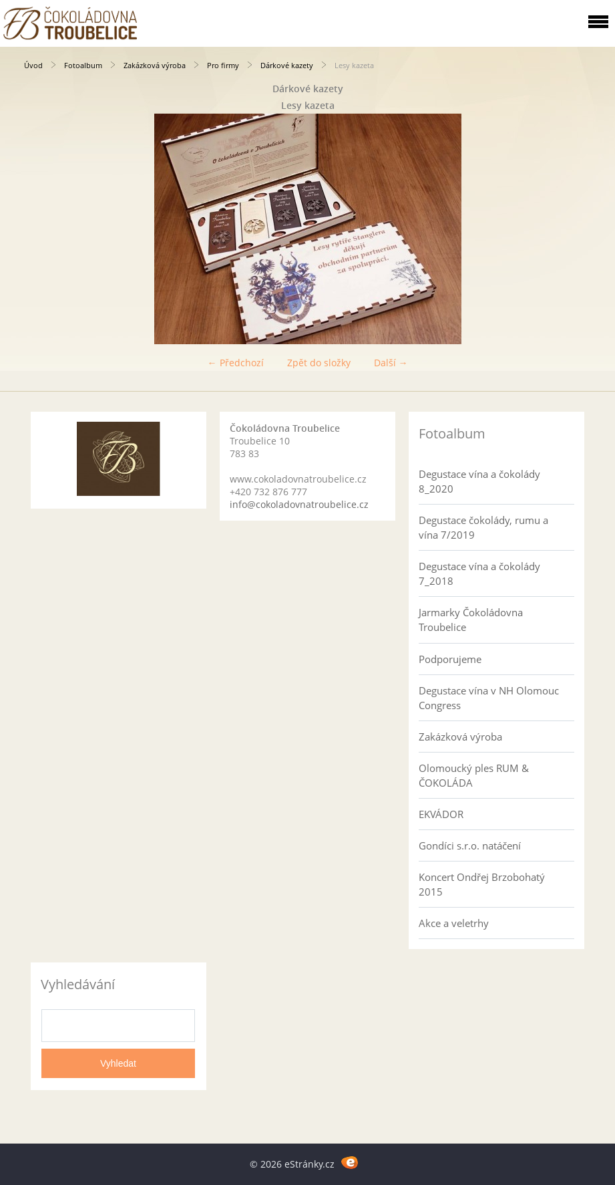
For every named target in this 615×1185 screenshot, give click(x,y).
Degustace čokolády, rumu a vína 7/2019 (483, 527)
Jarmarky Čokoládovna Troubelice (471, 620)
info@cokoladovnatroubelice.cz (299, 504)
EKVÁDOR (441, 814)
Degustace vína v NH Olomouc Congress (489, 698)
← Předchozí (236, 362)
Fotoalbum (83, 65)
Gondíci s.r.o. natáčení (470, 845)
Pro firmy (223, 65)
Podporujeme (450, 659)
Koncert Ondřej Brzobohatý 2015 (482, 884)
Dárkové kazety (286, 65)
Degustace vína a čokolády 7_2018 (479, 573)
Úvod (33, 65)
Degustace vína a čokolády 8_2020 (479, 481)
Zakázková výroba (155, 65)
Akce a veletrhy (454, 923)
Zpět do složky (319, 362)
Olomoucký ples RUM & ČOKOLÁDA (474, 775)
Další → (391, 362)
